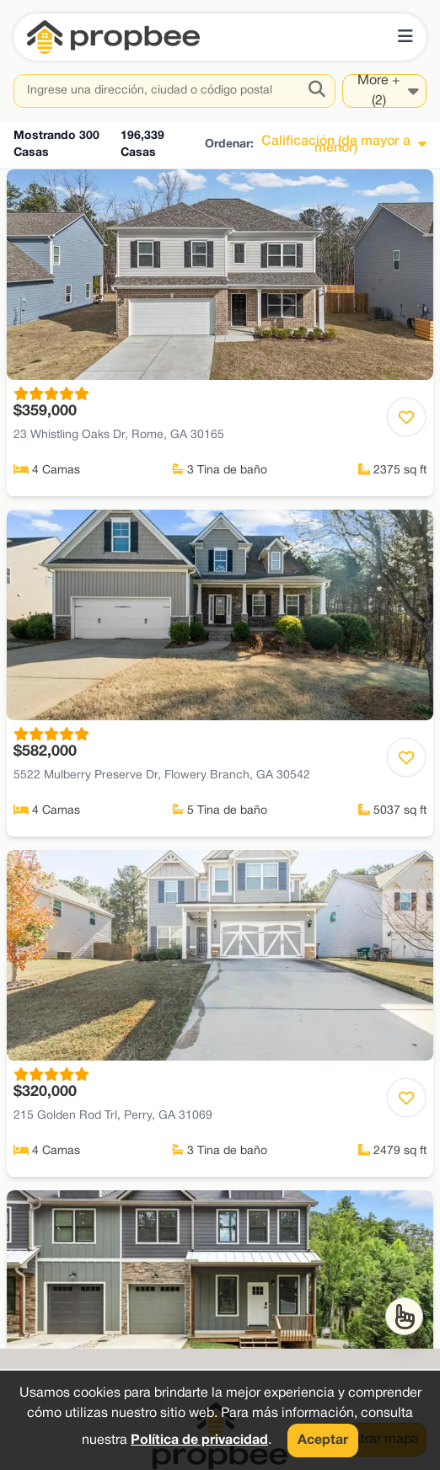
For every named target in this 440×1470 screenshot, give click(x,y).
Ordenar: (229, 144)
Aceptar (323, 1440)
